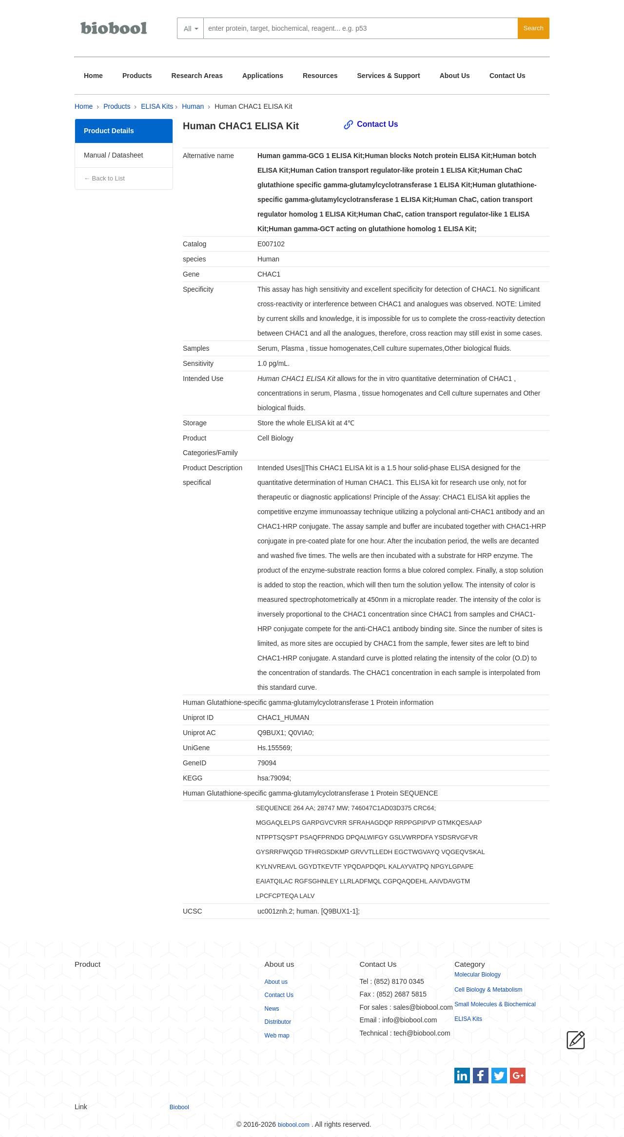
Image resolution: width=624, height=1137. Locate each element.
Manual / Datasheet (113, 155)
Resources (320, 76)
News (272, 1008)
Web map (277, 1035)
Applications (262, 76)
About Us (455, 76)
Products (137, 76)
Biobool (179, 1107)
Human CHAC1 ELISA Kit (253, 106)
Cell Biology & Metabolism (488, 989)
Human (193, 106)
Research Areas (197, 76)
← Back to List (104, 178)
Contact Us (507, 76)
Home (93, 76)
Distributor (278, 1021)
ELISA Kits (157, 106)
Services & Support (388, 76)
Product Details (109, 131)
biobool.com (294, 1124)
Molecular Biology (477, 974)
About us (276, 981)
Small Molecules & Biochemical (495, 1004)
